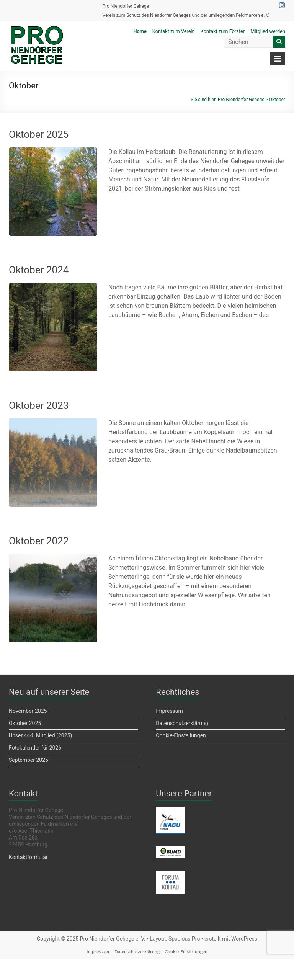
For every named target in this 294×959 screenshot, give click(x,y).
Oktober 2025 (39, 134)
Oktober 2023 (39, 405)
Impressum (169, 711)
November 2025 (28, 711)
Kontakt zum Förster (223, 31)
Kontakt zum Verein (173, 31)
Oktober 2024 (39, 270)
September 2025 (28, 760)
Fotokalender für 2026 (35, 748)
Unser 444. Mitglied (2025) (40, 735)
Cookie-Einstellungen (181, 735)
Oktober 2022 (39, 541)
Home (140, 31)
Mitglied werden (267, 31)
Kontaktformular (28, 857)
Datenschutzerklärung (182, 723)
